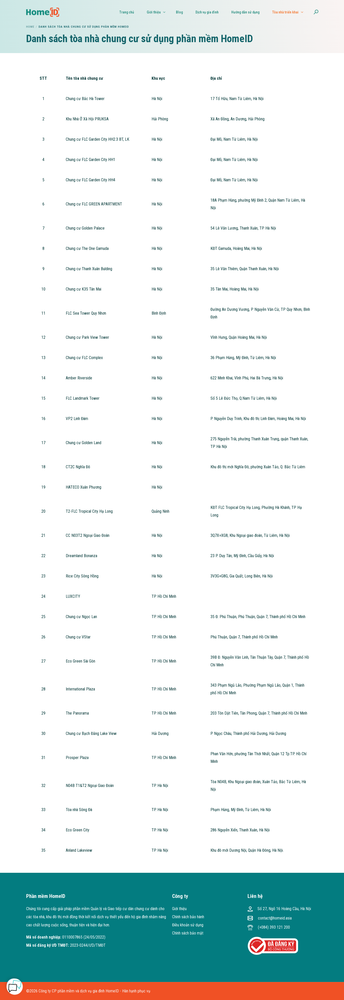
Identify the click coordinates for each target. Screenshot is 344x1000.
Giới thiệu (179, 908)
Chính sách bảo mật (187, 933)
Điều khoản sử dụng (187, 925)
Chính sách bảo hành (188, 916)
